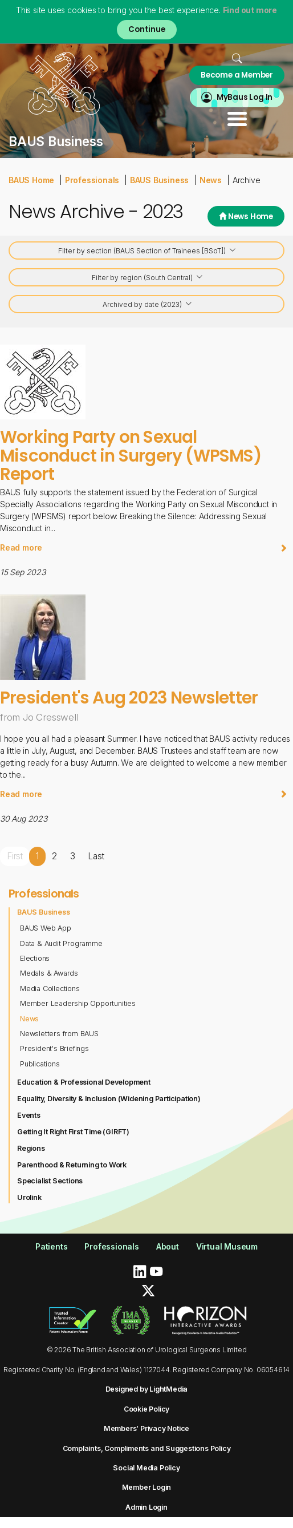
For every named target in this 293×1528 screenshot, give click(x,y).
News (211, 180)
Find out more (250, 10)
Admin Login (146, 1507)
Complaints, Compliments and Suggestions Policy (147, 1448)
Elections (35, 958)
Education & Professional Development (83, 1082)
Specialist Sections (50, 1181)
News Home (246, 216)
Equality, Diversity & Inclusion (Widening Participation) (109, 1098)
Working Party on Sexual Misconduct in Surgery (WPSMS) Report (130, 455)
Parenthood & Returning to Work (72, 1165)
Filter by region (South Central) (148, 278)
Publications (40, 1064)
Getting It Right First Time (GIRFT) (73, 1131)
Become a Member (237, 75)
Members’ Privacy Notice (146, 1428)
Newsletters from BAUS (59, 1033)
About (167, 1246)
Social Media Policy (146, 1468)
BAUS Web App (45, 928)
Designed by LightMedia (146, 1389)
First (15, 856)
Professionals (92, 180)
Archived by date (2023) (148, 305)
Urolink (29, 1197)
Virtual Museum (227, 1246)
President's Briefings (54, 1048)
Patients (51, 1246)
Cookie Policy (146, 1409)
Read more (143, 547)
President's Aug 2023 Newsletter (129, 697)
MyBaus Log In (244, 97)
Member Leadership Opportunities (78, 1003)
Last (96, 856)
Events (28, 1115)
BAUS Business (159, 180)
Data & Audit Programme (61, 943)
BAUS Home (31, 180)
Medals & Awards (49, 973)
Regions (31, 1148)
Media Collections (50, 988)
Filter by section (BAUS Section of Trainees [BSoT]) (147, 251)
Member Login (147, 1487)
